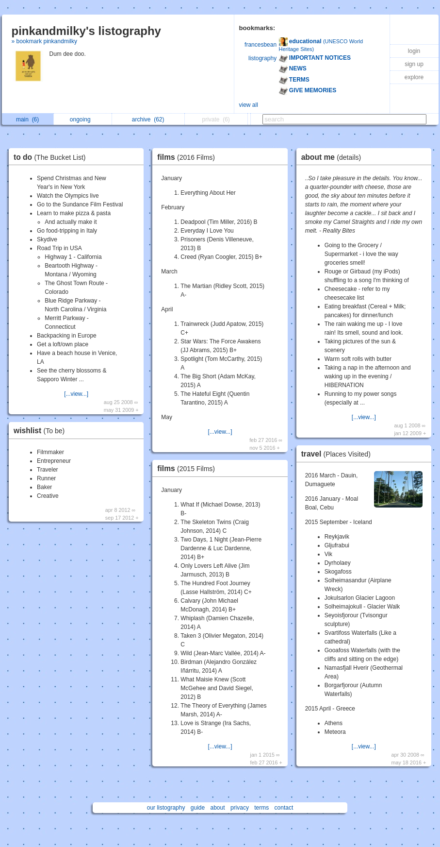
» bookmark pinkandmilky (44, 41)
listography (262, 58)
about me (333, 157)
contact (284, 807)
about (218, 807)
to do (52, 157)
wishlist (41, 430)
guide (198, 807)
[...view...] (76, 393)
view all (248, 105)
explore (414, 77)
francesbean (260, 44)
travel (338, 454)
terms (261, 807)
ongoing (83, 119)
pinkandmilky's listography (86, 30)
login (414, 51)
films (188, 157)
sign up (414, 64)
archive (148, 119)
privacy (239, 807)
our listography (166, 807)
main (27, 119)
